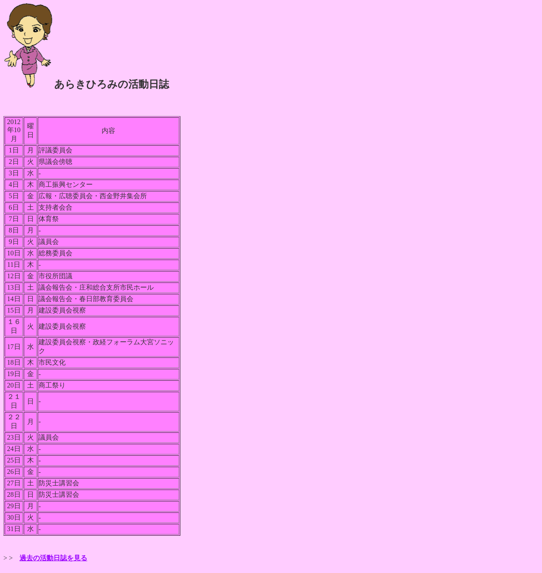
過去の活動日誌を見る (53, 558)
